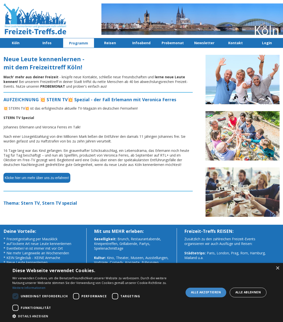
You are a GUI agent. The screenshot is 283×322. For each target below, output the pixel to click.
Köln (15, 42)
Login (267, 42)
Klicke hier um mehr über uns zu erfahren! (37, 178)
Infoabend (141, 42)
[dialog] (141, 292)
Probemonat (173, 42)
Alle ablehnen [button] (248, 292)
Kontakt (235, 42)
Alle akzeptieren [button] (206, 292)
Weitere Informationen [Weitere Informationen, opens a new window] (28, 288)
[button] (95, 316)
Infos (47, 42)
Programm (78, 43)
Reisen (110, 42)
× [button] (277, 268)
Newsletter (204, 42)
